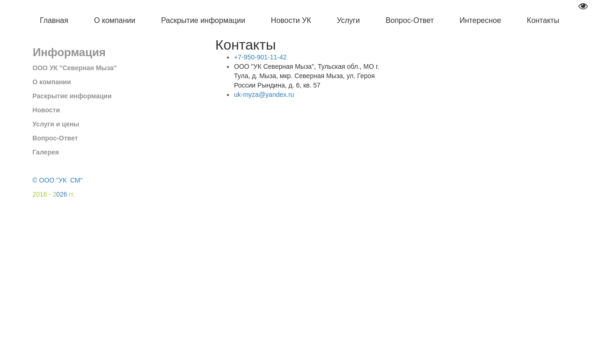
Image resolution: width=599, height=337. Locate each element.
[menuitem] (54, 20)
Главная (54, 20)
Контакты (543, 20)
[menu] (299, 20)
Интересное (480, 20)
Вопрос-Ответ (410, 20)
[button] (114, 20)
